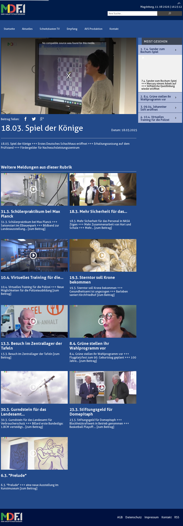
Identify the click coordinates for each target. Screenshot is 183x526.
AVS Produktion (93, 28)
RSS (176, 517)
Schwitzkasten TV (50, 28)
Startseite (9, 28)
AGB (120, 517)
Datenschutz (133, 517)
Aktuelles (27, 28)
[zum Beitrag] (36, 229)
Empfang (72, 28)
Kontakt (114, 28)
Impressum (152, 517)
